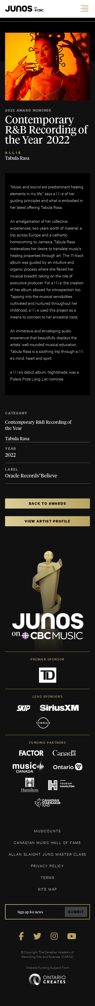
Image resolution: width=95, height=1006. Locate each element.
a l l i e (13, 153)
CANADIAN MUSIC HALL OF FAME (47, 842)
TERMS (47, 877)
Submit (76, 911)
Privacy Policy (47, 865)
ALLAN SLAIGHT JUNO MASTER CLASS (47, 854)
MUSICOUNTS (47, 830)
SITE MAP (47, 889)
